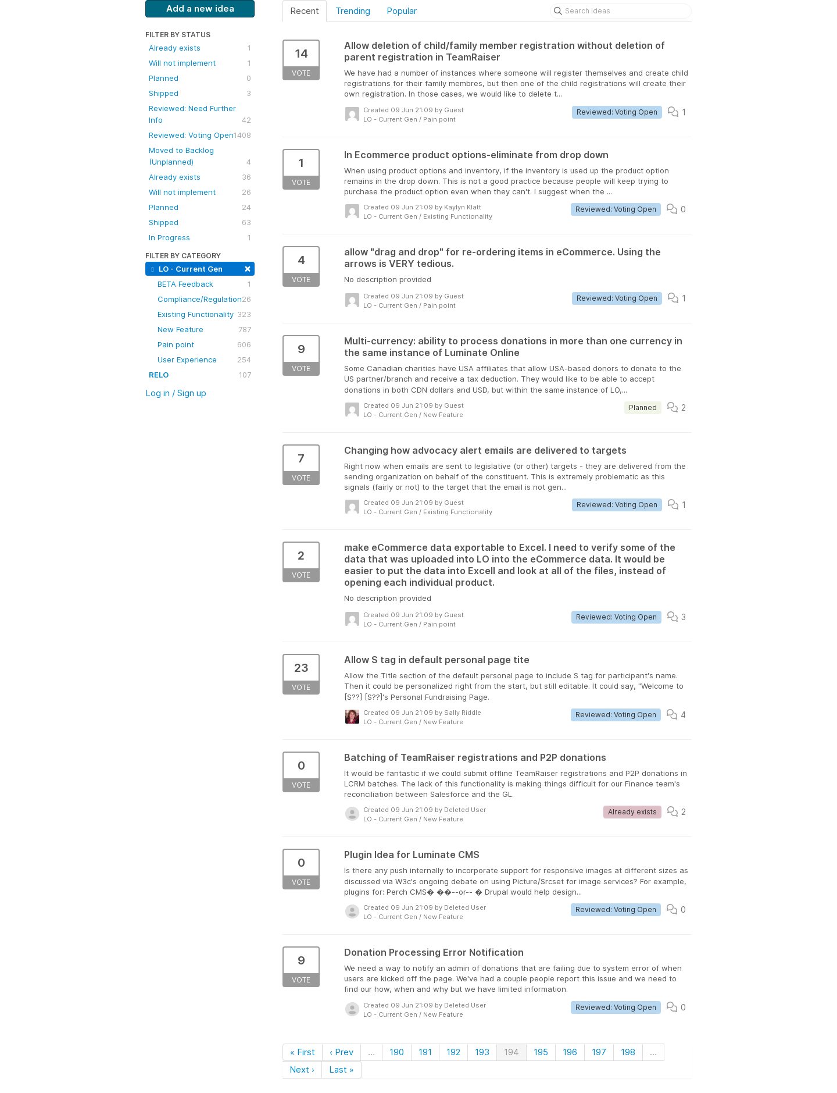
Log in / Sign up (175, 392)
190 (396, 1052)
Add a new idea (200, 8)
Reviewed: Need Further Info (200, 115)
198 (628, 1052)
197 (599, 1052)
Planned (200, 78)
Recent (304, 10)
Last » (341, 1069)
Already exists (200, 48)
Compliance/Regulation (204, 299)
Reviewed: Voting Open (200, 135)
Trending (352, 10)
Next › (301, 1069)
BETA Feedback (204, 284)
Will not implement (200, 63)
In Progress (200, 237)
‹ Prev (341, 1052)
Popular (402, 10)
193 (482, 1052)
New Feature (204, 329)
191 (425, 1052)
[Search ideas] (621, 11)
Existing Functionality (204, 314)
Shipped (200, 93)
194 (511, 1052)
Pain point (204, 344)
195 (541, 1052)
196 (570, 1052)
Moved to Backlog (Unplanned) (200, 156)
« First (302, 1052)
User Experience (204, 359)
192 (453, 1052)
